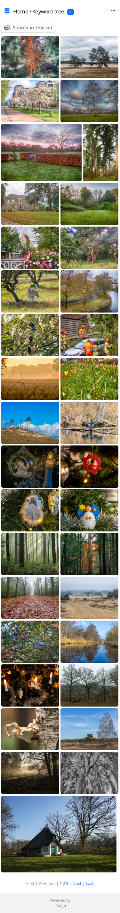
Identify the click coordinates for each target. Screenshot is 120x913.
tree (59, 11)
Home (20, 11)
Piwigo (60, 905)
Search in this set (32, 27)
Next (77, 883)
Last (90, 883)
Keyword (42, 11)
